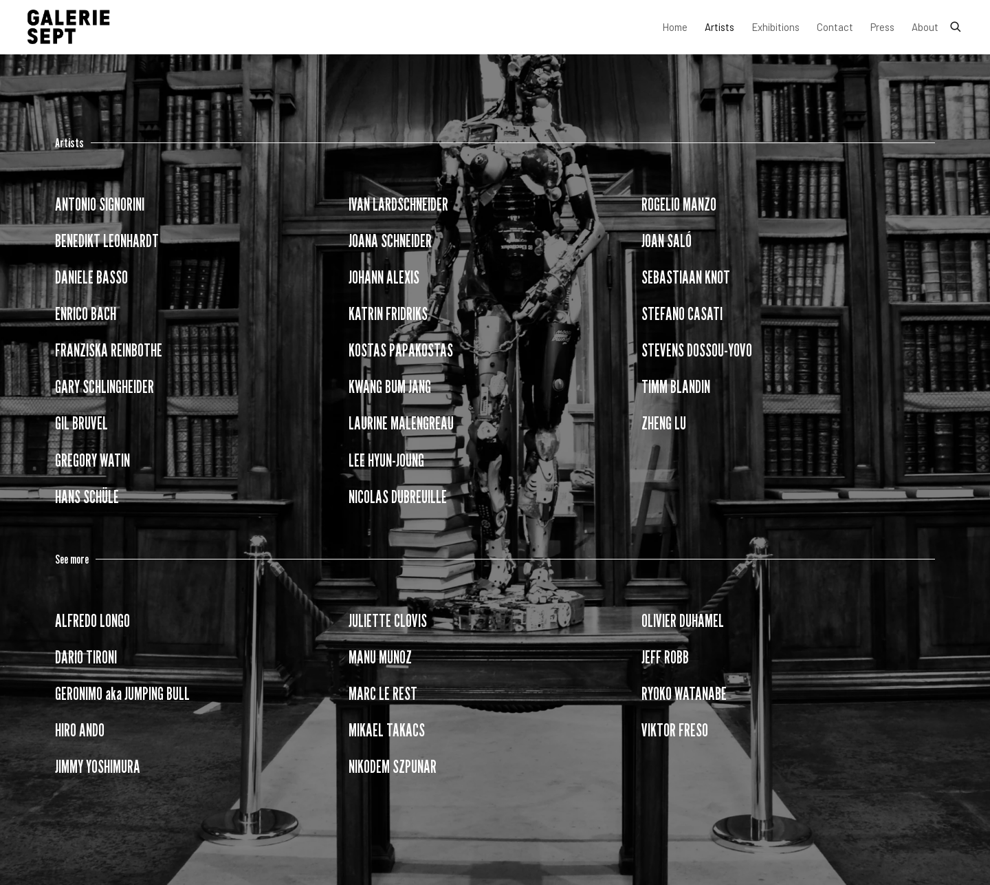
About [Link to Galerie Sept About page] (925, 27)
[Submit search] (956, 24)
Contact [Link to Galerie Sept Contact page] (835, 27)
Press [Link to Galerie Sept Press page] (882, 27)
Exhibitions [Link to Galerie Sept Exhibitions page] (775, 27)
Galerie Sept (69, 27)
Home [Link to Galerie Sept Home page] (675, 27)
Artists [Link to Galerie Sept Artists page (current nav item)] (719, 27)
